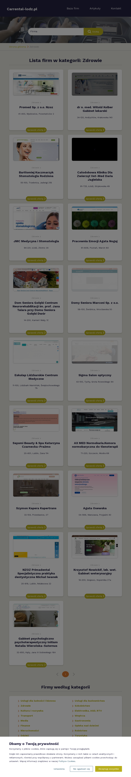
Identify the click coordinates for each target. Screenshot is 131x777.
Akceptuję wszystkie (108, 769)
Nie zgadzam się (81, 769)
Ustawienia (59, 769)
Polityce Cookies (67, 761)
